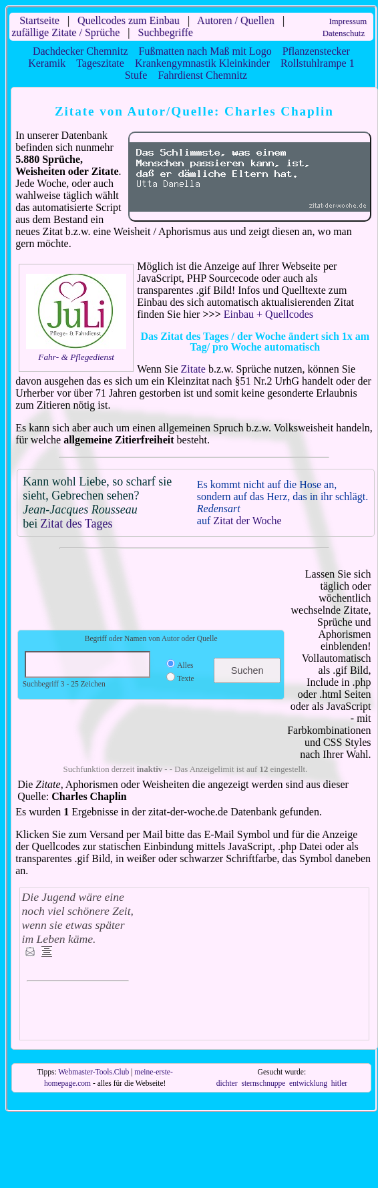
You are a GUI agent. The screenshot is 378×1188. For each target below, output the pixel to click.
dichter (227, 1083)
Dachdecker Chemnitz (80, 51)
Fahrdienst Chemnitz (202, 75)
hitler (339, 1083)
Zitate (193, 369)
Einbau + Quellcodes (268, 314)
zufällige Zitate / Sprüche (65, 32)
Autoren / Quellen (235, 20)
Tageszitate (100, 63)
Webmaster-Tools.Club (93, 1072)
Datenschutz (344, 33)
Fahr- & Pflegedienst (76, 357)
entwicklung (308, 1083)
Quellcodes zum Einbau (128, 20)
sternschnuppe (263, 1083)
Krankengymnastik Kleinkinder (202, 63)
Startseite (39, 20)
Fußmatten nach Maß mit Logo (205, 51)
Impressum (348, 21)
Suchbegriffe (165, 32)
